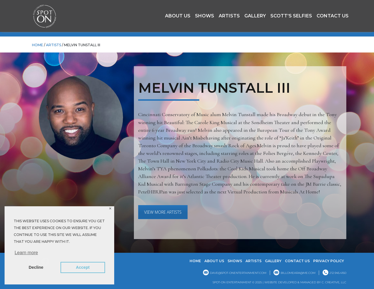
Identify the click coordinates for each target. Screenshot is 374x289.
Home (195, 261)
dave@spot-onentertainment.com (238, 273)
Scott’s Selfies (291, 16)
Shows (204, 16)
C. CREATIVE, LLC (334, 282)
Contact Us (333, 16)
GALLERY (255, 16)
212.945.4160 (337, 273)
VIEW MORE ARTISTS (163, 212)
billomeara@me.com (298, 273)
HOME (37, 45)
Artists (229, 16)
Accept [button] (83, 267)
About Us (177, 16)
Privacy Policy (328, 261)
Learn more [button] (26, 252)
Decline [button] (36, 267)
